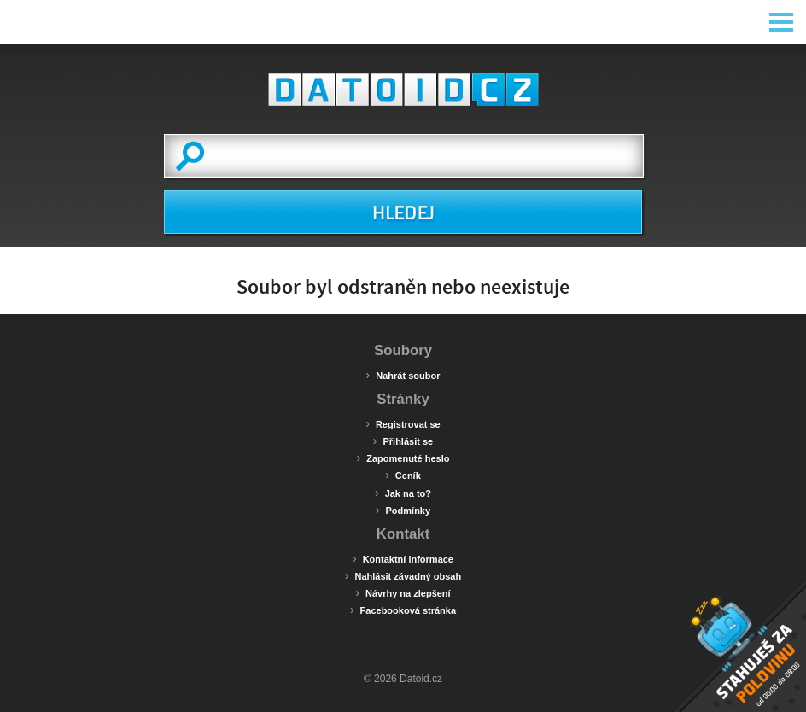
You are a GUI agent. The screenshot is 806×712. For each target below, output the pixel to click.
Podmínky (403, 509)
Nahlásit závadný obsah (403, 575)
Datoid (403, 89)
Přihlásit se (403, 440)
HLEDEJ (402, 213)
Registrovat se (402, 423)
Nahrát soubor (403, 375)
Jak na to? (403, 492)
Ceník (403, 474)
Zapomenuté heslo (403, 457)
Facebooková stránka (403, 609)
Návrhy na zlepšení (402, 592)
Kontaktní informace (403, 558)
